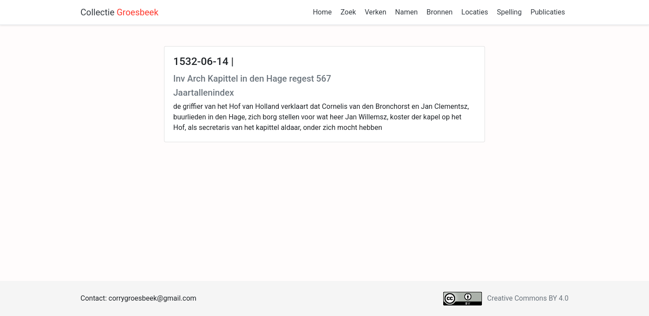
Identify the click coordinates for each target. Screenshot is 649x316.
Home (322, 12)
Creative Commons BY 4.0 (528, 298)
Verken (375, 12)
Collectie (119, 12)
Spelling (509, 12)
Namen (406, 12)
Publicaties (547, 12)
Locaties (474, 12)
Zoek (348, 12)
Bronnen (439, 12)
